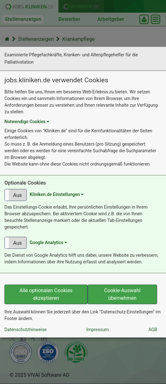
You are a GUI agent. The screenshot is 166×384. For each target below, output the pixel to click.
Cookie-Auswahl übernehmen (122, 294)
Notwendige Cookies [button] (26, 121)
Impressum (97, 329)
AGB (153, 329)
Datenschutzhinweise (25, 329)
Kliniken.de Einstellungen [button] (56, 194)
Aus (17, 195)
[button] (15, 195)
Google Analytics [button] (48, 242)
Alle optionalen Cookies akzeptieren (45, 294)
